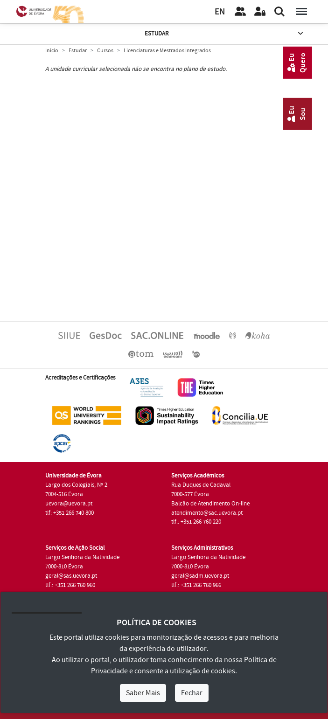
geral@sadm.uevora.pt (200, 576)
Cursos (105, 50)
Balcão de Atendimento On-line (210, 503)
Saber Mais (143, 693)
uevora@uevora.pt (68, 503)
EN (220, 12)
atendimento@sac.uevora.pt (207, 513)
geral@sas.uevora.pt (71, 576)
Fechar (191, 693)
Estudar (225, 33)
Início (51, 50)
